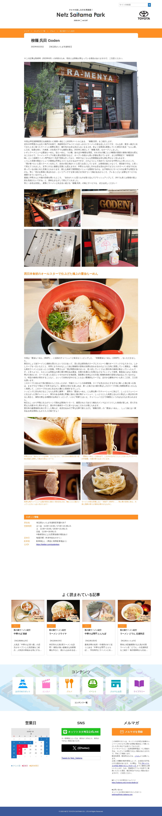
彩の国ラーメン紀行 (67, 31)
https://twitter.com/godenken (47, 544)
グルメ (52, 31)
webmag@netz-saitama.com (122, 794)
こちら (137, 756)
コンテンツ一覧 (39, 31)
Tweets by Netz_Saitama (72, 758)
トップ (26, 31)
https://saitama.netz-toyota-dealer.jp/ (125, 782)
